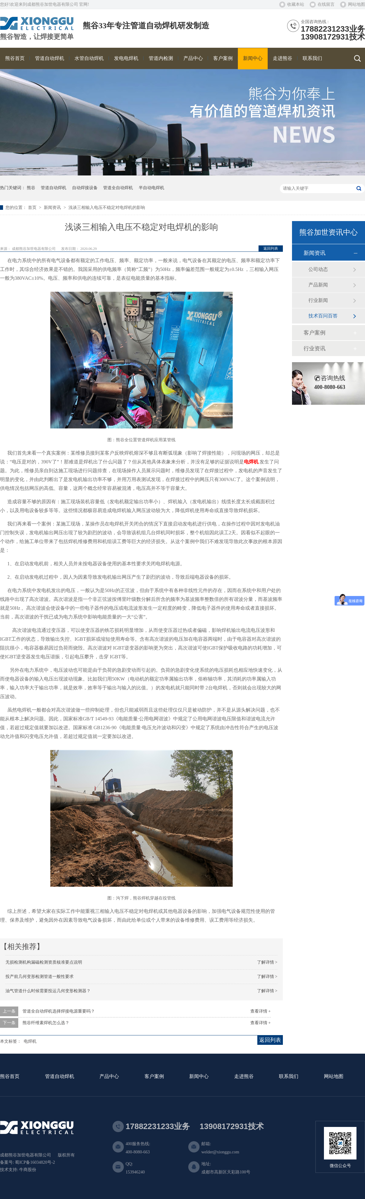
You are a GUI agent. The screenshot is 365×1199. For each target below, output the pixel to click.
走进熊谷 (244, 1076)
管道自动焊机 (53, 187)
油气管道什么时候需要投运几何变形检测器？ (48, 991)
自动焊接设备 (85, 187)
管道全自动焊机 (118, 187)
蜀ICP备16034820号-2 (35, 1162)
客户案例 (314, 333)
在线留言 (326, 4)
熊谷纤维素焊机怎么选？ (46, 1023)
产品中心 (109, 1076)
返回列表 (270, 248)
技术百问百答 (323, 315)
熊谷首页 (9, 1076)
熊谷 (31, 187)
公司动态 (318, 269)
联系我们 (288, 1076)
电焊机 (251, 461)
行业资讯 (314, 348)
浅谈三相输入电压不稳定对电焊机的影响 (106, 207)
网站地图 (356, 4)
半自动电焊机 (151, 187)
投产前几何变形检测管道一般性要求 (39, 976)
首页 (33, 207)
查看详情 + (260, 1011)
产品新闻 (318, 284)
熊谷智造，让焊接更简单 (37, 36)
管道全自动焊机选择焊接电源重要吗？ (59, 1011)
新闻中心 (199, 1076)
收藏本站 (295, 4)
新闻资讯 (53, 207)
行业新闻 (318, 300)
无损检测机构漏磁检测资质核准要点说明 (43, 962)
